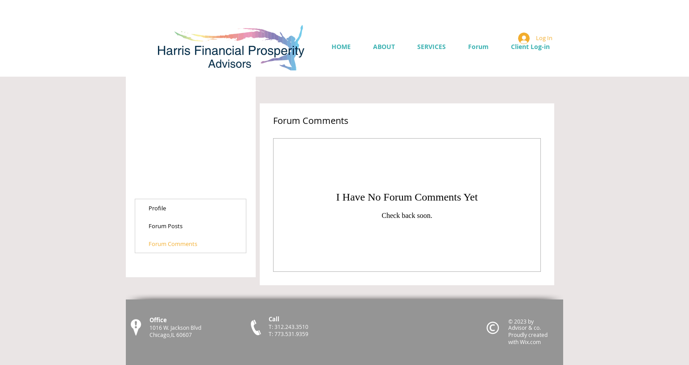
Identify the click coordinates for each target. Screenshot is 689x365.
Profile (157, 208)
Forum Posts (166, 226)
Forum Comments (173, 244)
